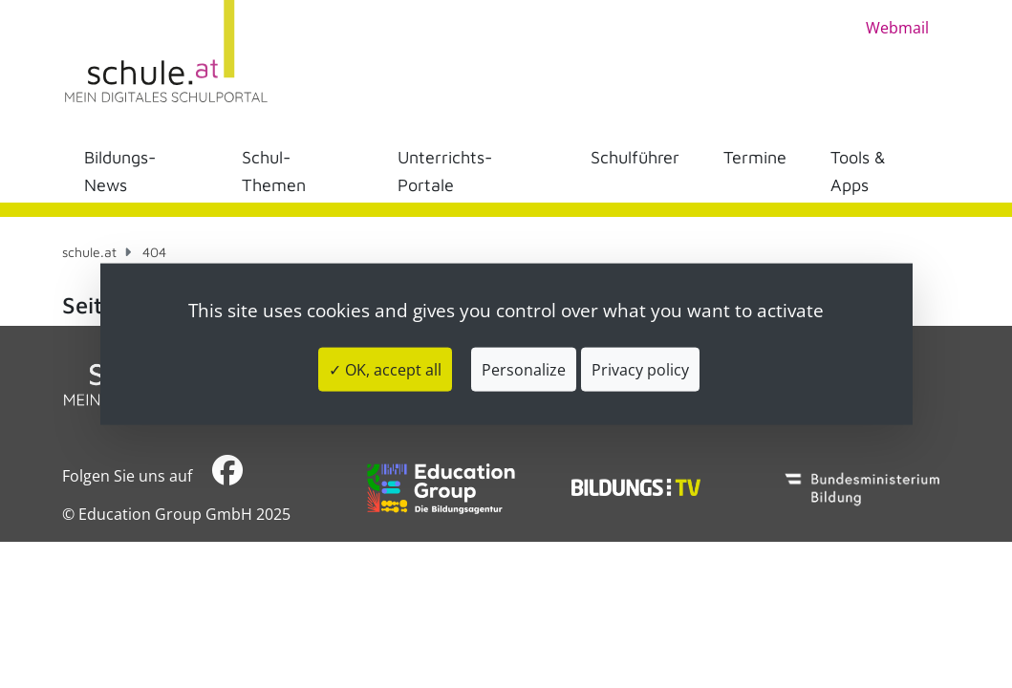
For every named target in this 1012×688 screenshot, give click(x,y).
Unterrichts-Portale (445, 171)
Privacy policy (640, 368)
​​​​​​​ (227, 475)
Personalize (524, 368)
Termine (754, 157)
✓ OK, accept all (385, 368)
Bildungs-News (120, 171)
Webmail (897, 27)
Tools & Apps (858, 171)
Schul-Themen (274, 171)
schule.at (89, 252)
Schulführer (635, 157)
